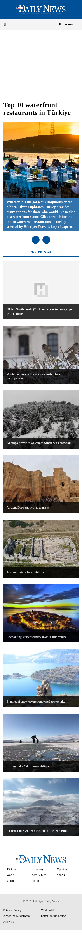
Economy (38, 869)
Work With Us (50, 910)
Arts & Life (39, 875)
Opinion (62, 869)
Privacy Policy (12, 910)
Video (10, 880)
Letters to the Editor (53, 916)
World (10, 875)
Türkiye (11, 869)
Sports (61, 875)
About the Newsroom (16, 916)
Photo (35, 880)
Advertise (9, 921)
